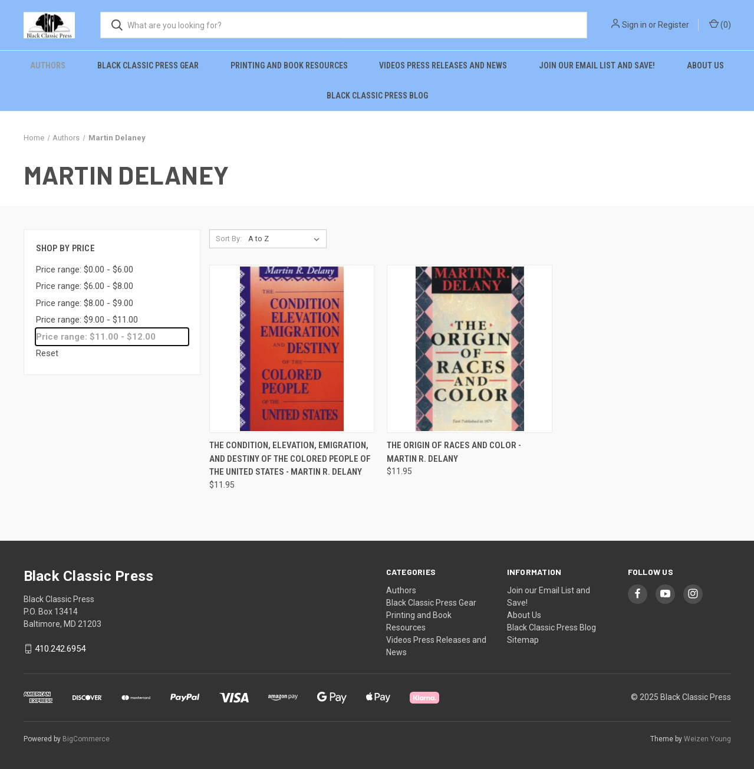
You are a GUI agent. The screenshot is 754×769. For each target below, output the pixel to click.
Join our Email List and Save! (597, 65)
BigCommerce (86, 739)
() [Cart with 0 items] (720, 24)
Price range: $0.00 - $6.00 (84, 269)
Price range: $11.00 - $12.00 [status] (96, 336)
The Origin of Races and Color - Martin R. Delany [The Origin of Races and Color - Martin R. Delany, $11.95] (454, 452)
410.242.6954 (60, 648)
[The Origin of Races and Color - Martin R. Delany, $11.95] (469, 348)
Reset (47, 353)
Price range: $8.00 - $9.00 (84, 303)
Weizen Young (707, 739)
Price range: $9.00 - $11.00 (87, 319)
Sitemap (523, 640)
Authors (47, 65)
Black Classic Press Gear (148, 65)
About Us (705, 65)
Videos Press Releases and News (443, 65)
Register (673, 24)
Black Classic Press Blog (377, 95)
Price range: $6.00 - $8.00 (84, 286)
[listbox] (286, 239)
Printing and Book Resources (289, 65)
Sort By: (229, 238)
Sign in (634, 24)
